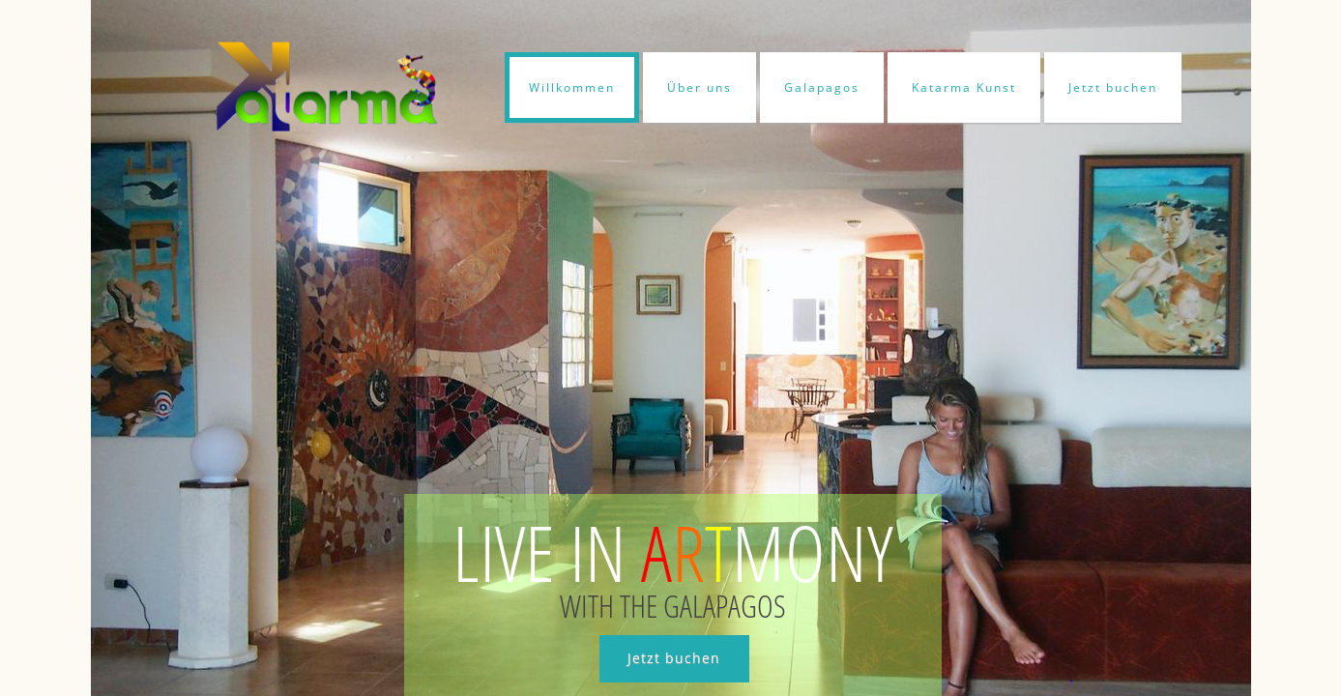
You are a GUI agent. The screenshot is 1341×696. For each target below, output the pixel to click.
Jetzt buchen (1112, 87)
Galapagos (822, 87)
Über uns (699, 87)
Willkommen (572, 87)
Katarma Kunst (964, 87)
